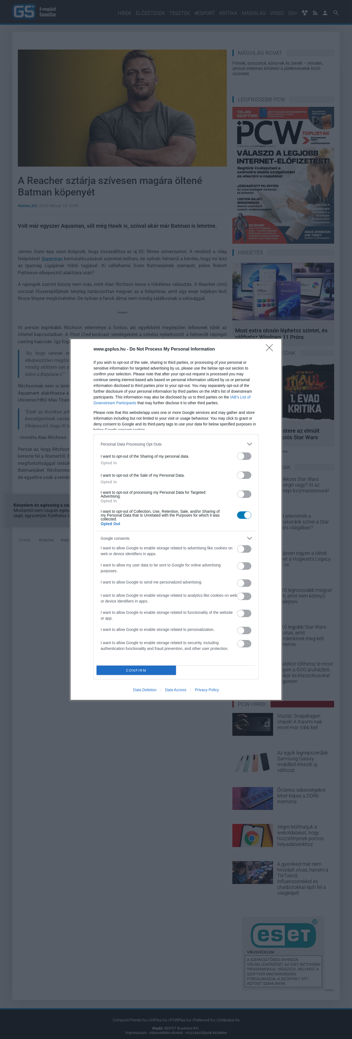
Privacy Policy (207, 690)
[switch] (244, 456)
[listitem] (176, 444)
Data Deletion (144, 690)
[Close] (271, 349)
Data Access (175, 690)
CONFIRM (136, 670)
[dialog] (176, 519)
